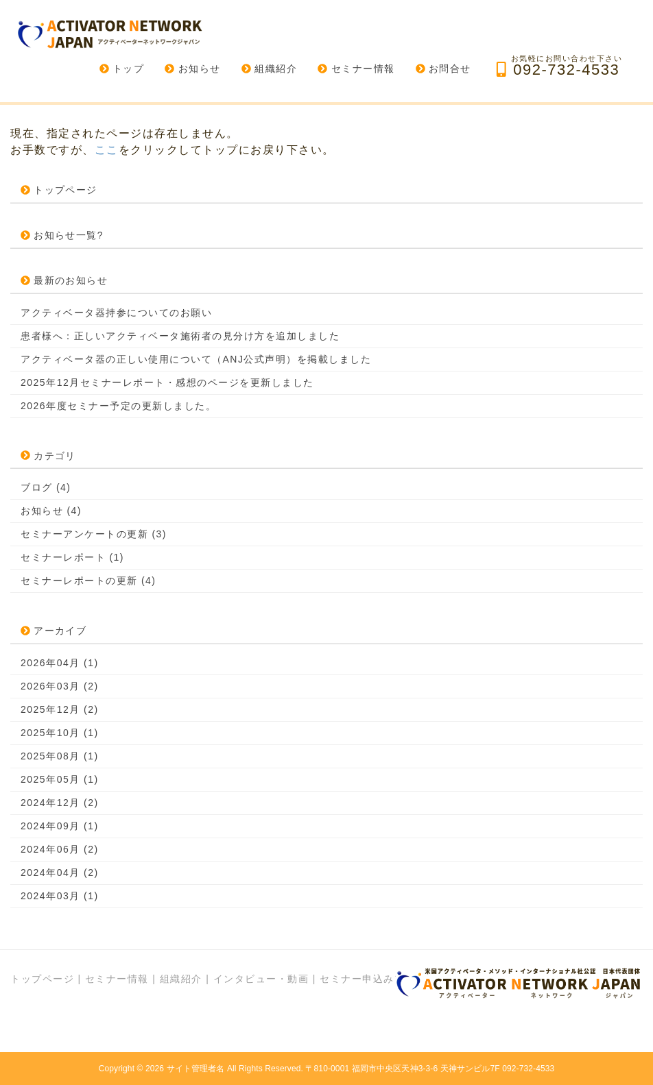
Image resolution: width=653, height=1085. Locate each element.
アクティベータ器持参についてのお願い (116, 312)
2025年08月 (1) (60, 756)
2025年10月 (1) (60, 732)
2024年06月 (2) (60, 849)
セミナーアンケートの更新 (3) (94, 533)
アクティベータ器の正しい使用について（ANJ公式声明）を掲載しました (196, 359)
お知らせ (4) (51, 510)
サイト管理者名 (196, 1068)
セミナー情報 (356, 68)
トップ (122, 68)
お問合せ (443, 68)
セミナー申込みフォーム (378, 978)
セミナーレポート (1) (72, 557)
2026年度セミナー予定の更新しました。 (118, 405)
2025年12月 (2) (60, 709)
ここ (107, 150)
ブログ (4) (46, 487)
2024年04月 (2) (60, 872)
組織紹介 (269, 68)
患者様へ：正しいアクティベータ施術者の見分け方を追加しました (180, 335)
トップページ (42, 978)
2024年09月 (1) (60, 825)
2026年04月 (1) (60, 662)
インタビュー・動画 (261, 978)
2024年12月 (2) (60, 802)
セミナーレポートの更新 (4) (88, 580)
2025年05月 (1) (60, 779)
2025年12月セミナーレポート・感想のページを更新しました (167, 382)
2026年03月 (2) (60, 686)
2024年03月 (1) (60, 895)
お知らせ (192, 68)
